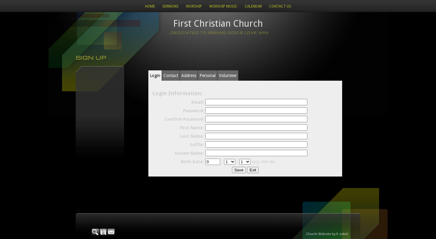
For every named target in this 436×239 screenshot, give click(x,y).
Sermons (170, 6)
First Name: (192, 127)
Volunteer (228, 75)
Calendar (253, 6)
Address (188, 75)
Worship (194, 6)
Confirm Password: (184, 119)
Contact (171, 75)
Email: (197, 102)
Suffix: (197, 144)
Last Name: (192, 136)
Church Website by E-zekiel (327, 234)
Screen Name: (189, 153)
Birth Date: (192, 161)
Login (155, 75)
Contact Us (280, 6)
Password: (193, 110)
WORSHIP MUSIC (223, 6)
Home (150, 6)
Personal (208, 75)
